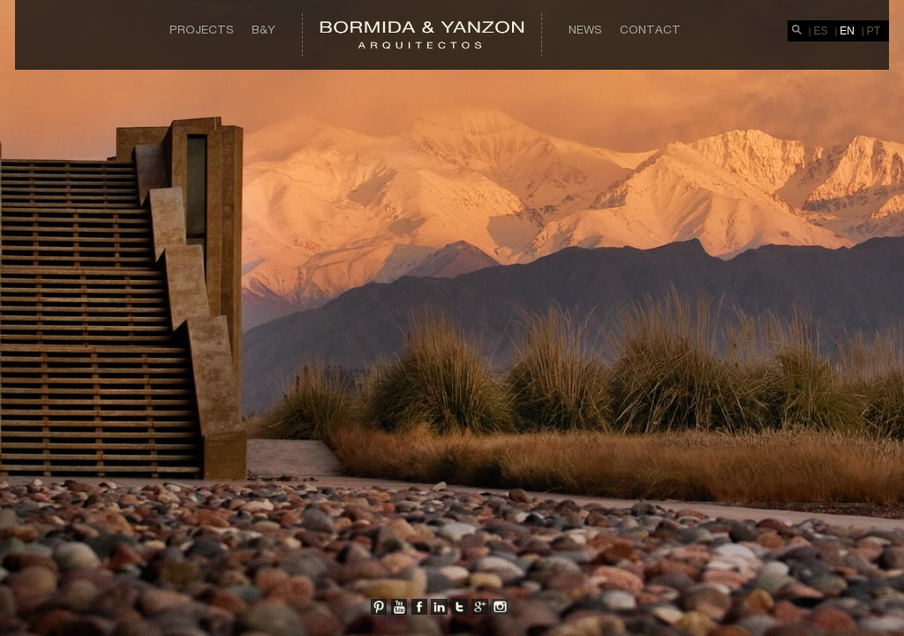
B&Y (263, 29)
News (585, 29)
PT (873, 31)
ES (821, 31)
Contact (650, 29)
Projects (202, 29)
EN (847, 31)
